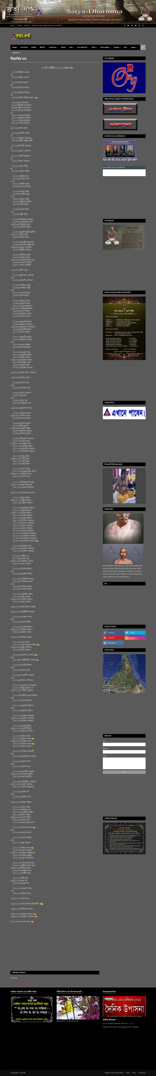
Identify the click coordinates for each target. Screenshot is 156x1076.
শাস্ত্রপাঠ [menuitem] (63, 47)
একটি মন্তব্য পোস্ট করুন (18, 982)
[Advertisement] (123, 197)
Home (12, 25)
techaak (22, 1073)
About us (27, 25)
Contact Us (142, 1073)
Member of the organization (114, 1073)
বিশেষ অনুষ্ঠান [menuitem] (104, 47)
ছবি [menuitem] (125, 47)
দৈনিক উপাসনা (109, 1019)
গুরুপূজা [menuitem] (116, 47)
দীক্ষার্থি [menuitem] (42, 47)
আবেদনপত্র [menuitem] (52, 47)
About (134, 1073)
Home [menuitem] (14, 47)
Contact (19, 25)
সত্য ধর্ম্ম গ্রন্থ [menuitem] (24, 47)
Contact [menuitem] (16, 53)
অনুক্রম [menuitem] (133, 47)
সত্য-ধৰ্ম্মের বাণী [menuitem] (82, 47)
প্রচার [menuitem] (70, 47)
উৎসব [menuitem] (93, 47)
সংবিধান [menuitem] (33, 47)
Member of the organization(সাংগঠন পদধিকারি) (46, 25)
